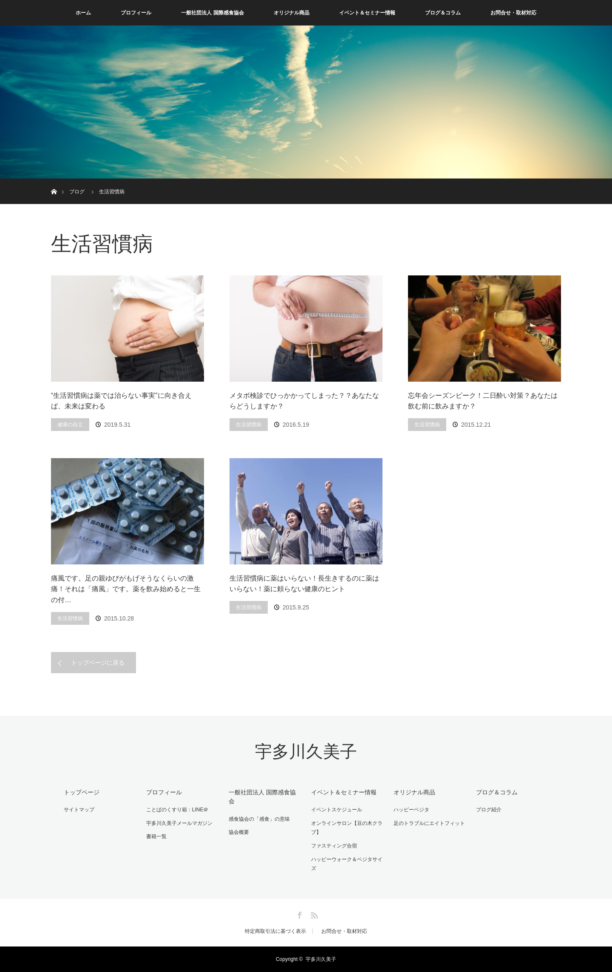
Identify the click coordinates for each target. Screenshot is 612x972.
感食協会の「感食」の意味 (259, 819)
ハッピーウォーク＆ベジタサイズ (346, 864)
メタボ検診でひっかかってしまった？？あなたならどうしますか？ (304, 401)
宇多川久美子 (306, 751)
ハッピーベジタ (411, 810)
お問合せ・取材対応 (513, 13)
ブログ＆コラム (443, 13)
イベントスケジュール (336, 810)
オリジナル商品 (291, 13)
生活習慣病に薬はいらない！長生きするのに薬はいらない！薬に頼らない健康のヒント (304, 584)
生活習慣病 (248, 425)
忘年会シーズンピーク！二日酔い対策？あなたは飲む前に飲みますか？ (483, 401)
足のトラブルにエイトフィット (429, 823)
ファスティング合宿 (334, 846)
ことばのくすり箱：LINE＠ (177, 810)
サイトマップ (79, 810)
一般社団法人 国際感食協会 (212, 13)
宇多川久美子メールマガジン (179, 823)
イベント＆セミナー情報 (367, 13)
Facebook (298, 913)
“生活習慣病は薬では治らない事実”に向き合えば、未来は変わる (121, 401)
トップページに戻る (98, 662)
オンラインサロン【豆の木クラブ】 (346, 828)
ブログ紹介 (489, 810)
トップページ (81, 792)
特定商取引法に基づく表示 (275, 931)
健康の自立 (70, 425)
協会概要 (239, 832)
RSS (313, 913)
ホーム (83, 13)
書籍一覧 (156, 836)
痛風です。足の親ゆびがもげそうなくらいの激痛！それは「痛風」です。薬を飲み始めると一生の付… (126, 589)
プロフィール (136, 13)
